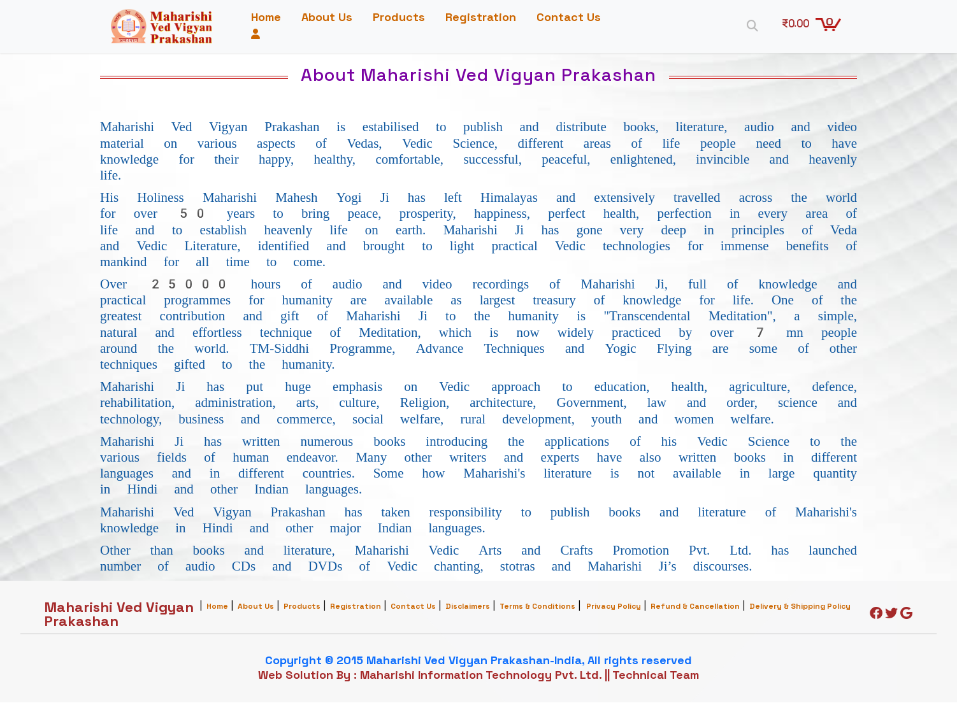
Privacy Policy (613, 607)
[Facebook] (876, 615)
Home (271, 17)
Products (404, 17)
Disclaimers (467, 607)
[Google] (906, 615)
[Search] (749, 25)
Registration (485, 17)
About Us (331, 17)
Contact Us (288, 34)
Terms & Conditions (537, 607)
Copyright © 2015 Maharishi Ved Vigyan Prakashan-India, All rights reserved (478, 660)
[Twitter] (891, 615)
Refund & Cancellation (695, 607)
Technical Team (655, 675)
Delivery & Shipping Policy (800, 607)
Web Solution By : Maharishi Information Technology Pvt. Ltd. (429, 675)
